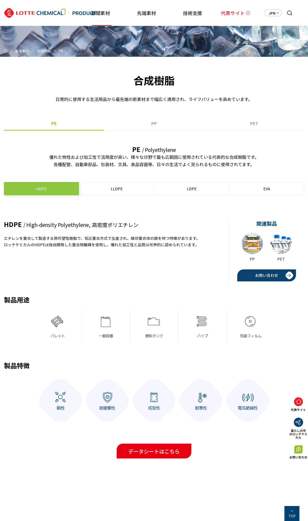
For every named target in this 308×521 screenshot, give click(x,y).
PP (154, 123)
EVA (266, 188)
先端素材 (140, 12)
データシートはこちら (154, 451)
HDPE (41, 188)
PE (54, 123)
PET (254, 123)
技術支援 (188, 12)
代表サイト (233, 12)
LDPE (192, 188)
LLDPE (117, 188)
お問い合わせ (266, 275)
